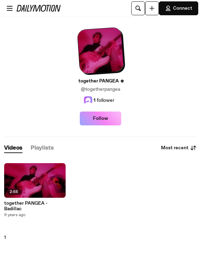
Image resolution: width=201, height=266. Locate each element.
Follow (100, 118)
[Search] (138, 8)
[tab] (13, 148)
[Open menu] (9, 8)
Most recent (179, 147)
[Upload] (152, 8)
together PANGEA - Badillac (26, 206)
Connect (178, 8)
